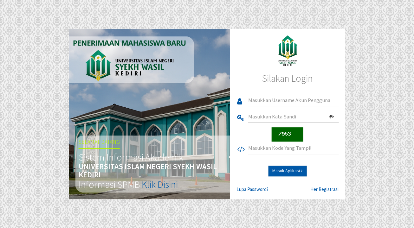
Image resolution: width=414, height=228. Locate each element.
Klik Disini (160, 184)
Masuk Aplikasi (287, 171)
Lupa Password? (252, 189)
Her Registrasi (324, 189)
